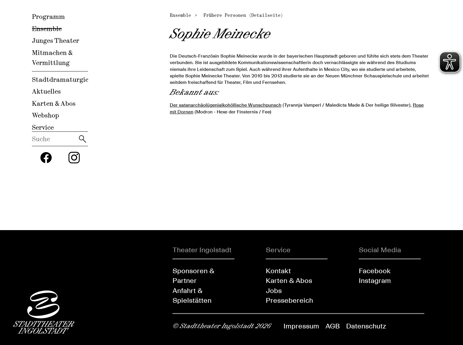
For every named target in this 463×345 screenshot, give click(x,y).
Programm (48, 16)
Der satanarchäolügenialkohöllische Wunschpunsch (225, 105)
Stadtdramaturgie (60, 79)
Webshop (45, 115)
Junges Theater (55, 40)
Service (43, 127)
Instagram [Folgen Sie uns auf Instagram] (375, 280)
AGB (332, 326)
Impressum (301, 326)
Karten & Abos (54, 103)
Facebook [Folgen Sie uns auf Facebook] (375, 270)
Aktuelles (46, 91)
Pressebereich (289, 300)
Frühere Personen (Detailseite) (243, 15)
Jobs (274, 290)
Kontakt (278, 270)
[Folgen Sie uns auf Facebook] (46, 157)
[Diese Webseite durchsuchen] (54, 139)
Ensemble (47, 28)
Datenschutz (366, 326)
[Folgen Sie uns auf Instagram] (74, 157)
